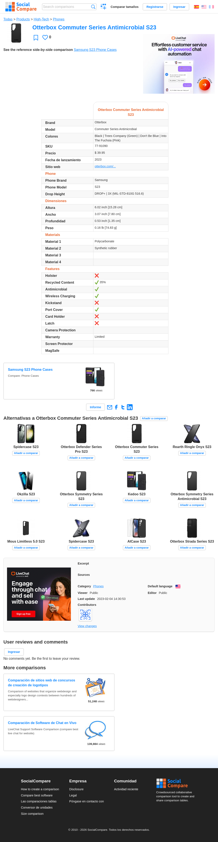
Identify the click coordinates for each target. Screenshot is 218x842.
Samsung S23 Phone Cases (95, 50)
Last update (86, 599)
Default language (160, 586)
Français (211, 7)
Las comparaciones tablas (38, 801)
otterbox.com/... (105, 166)
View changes (87, 626)
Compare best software (37, 795)
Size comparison (32, 813)
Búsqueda (93, 7)
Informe (95, 407)
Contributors (87, 604)
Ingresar (179, 7)
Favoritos (36, 37)
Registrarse (154, 7)
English (204, 7)
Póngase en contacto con (86, 801)
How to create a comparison (40, 789)
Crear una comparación (103, 7)
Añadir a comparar (154, 418)
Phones (59, 19)
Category (84, 586)
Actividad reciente (126, 789)
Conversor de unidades (37, 807)
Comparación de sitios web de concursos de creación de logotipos (41, 682)
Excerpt (83, 563)
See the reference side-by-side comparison (38, 50)
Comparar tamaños (125, 7)
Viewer (82, 593)
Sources (84, 574)
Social (176, 783)
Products (23, 19)
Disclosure (76, 789)
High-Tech (41, 19)
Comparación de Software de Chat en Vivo (42, 723)
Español (196, 7)
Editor (152, 593)
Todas (8, 19)
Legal (73, 795)
